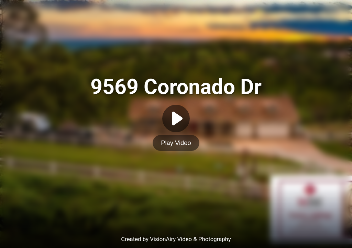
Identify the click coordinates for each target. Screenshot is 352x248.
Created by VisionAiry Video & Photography (176, 239)
